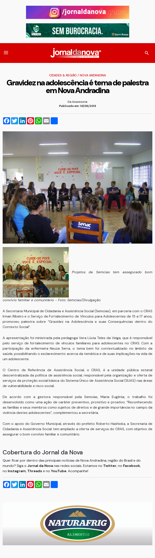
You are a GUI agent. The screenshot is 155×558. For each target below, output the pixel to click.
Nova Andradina (93, 75)
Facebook (131, 465)
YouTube (58, 471)
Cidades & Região (63, 75)
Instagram (17, 471)
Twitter (109, 465)
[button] (6, 53)
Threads (35, 471)
